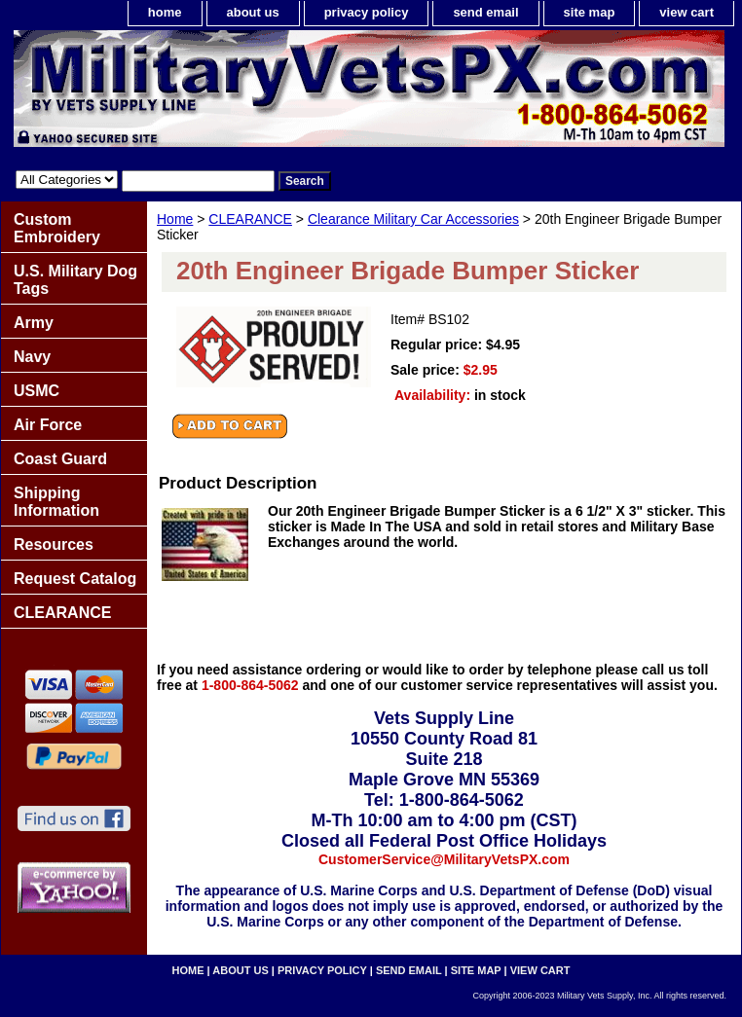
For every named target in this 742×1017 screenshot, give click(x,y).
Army (34, 322)
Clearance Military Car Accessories (413, 219)
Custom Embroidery (57, 228)
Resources (53, 544)
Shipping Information (56, 502)
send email (485, 12)
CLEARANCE (250, 219)
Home (175, 219)
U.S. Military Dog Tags (75, 280)
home (165, 12)
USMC (36, 390)
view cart (686, 12)
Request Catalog (75, 578)
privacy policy (366, 12)
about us (253, 12)
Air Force (48, 425)
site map (589, 12)
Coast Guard (60, 459)
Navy (32, 356)
